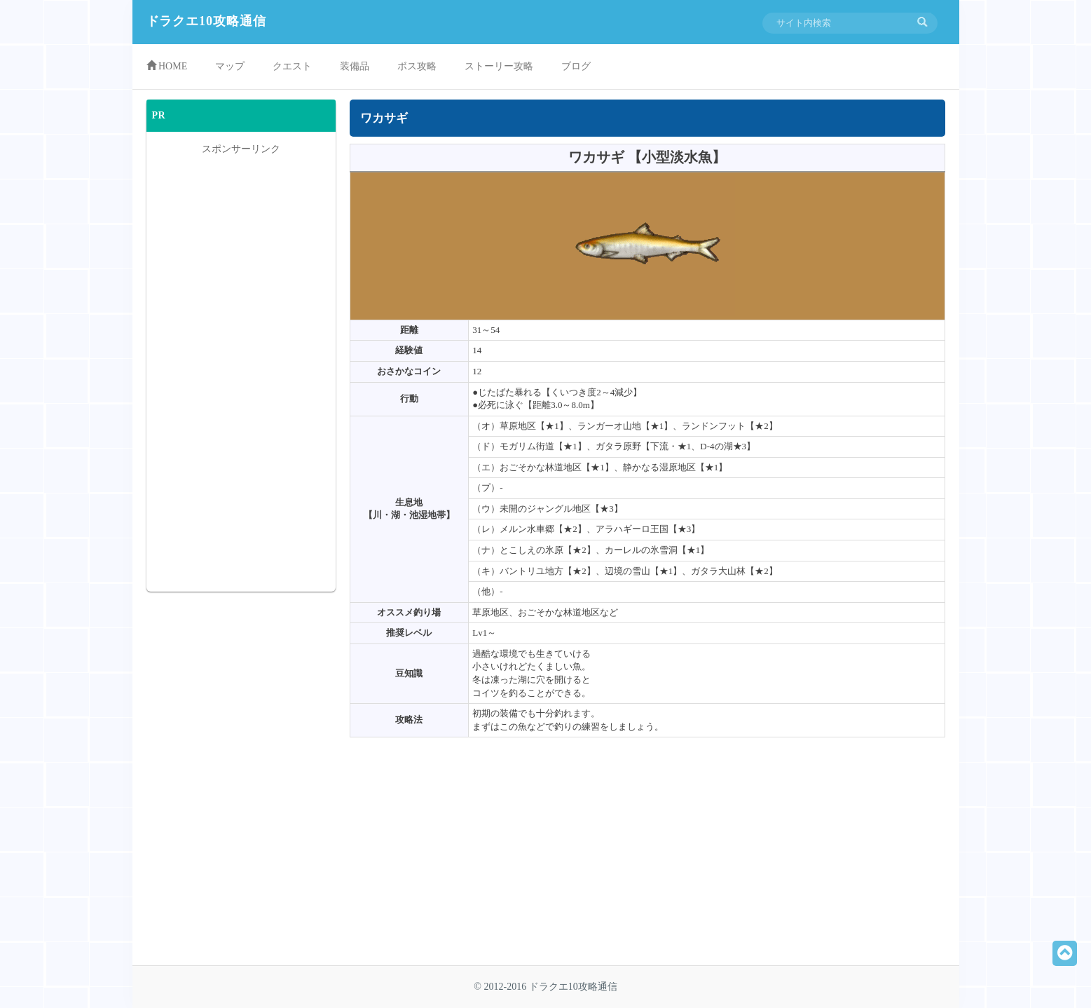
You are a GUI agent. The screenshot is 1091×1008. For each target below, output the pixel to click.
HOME (167, 65)
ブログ (576, 66)
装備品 (354, 66)
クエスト (292, 66)
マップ (230, 66)
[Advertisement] (498, 856)
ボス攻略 (417, 66)
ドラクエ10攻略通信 (206, 21)
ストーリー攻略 (499, 66)
